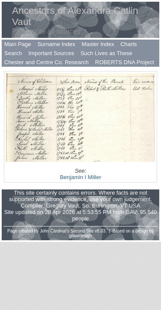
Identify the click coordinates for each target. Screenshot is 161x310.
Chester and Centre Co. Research (46, 62)
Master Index (98, 44)
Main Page (17, 44)
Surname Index (56, 44)
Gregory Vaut (62, 205)
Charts (128, 44)
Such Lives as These (106, 53)
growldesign (80, 235)
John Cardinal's (55, 231)
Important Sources (51, 53)
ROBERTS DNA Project (124, 62)
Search (13, 53)
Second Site (82, 231)
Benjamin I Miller (80, 177)
